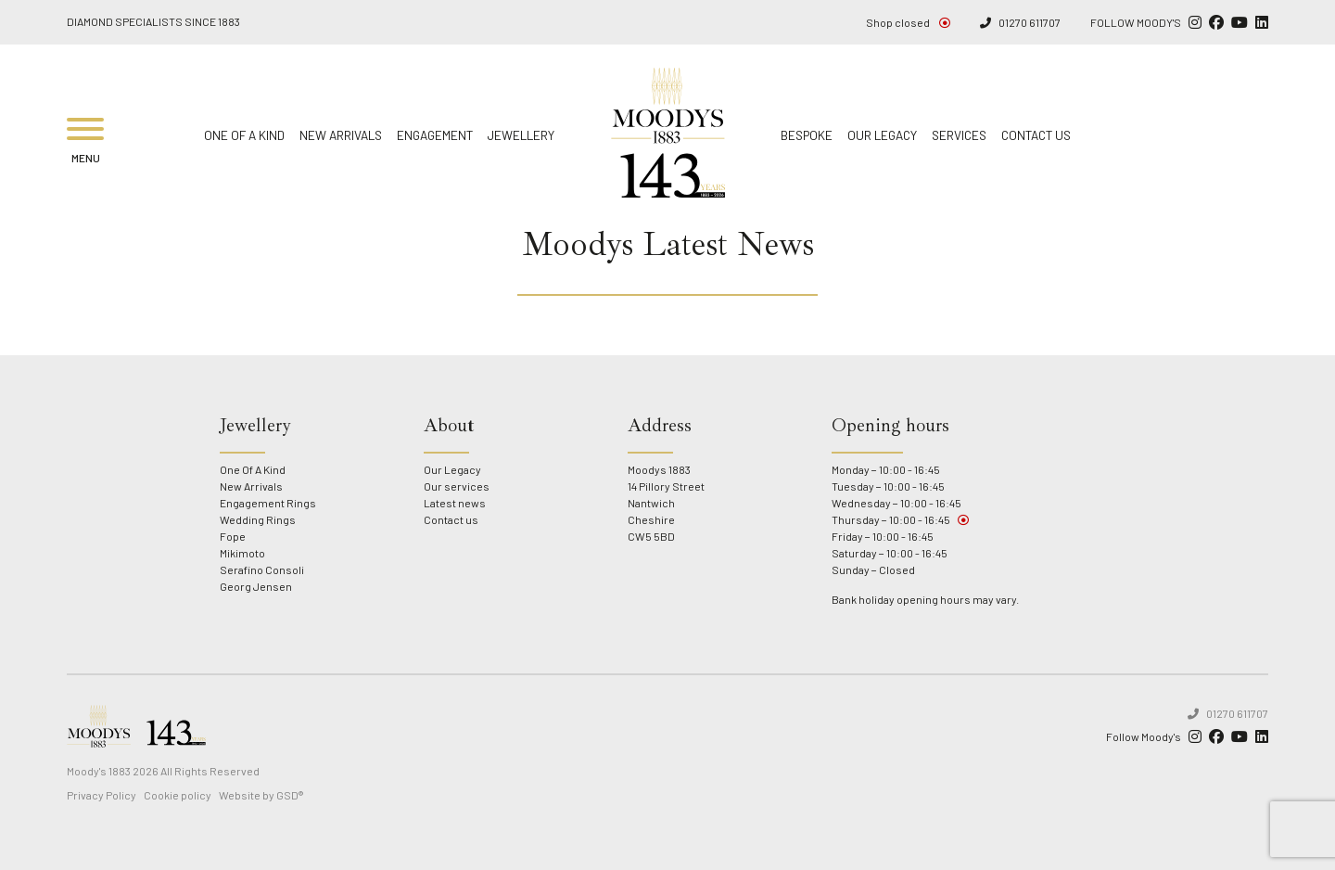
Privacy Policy (101, 794)
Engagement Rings (268, 502)
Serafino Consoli (262, 569)
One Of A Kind (244, 135)
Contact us (1036, 135)
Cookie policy (177, 794)
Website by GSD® (261, 794)
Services (959, 135)
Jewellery (521, 135)
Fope (233, 536)
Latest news (455, 502)
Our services (457, 486)
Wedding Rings (258, 519)
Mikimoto (242, 552)
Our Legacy (882, 135)
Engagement (435, 135)
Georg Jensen (256, 586)
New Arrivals (340, 135)
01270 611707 (1020, 23)
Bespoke (807, 135)
